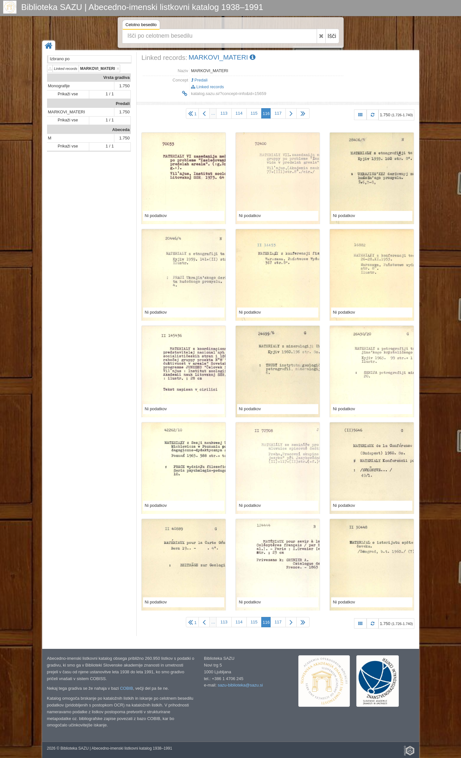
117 (278, 113)
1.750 (124, 85)
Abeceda (121, 129)
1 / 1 (110, 93)
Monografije (59, 85)
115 (254, 113)
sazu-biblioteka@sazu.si (240, 685)
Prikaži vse (68, 93)
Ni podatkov (156, 215)
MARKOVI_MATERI (66, 111)
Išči (332, 36)
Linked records (207, 86)
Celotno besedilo (141, 25)
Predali (123, 103)
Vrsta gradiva (116, 77)
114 (239, 113)
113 (223, 113)
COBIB (126, 688)
